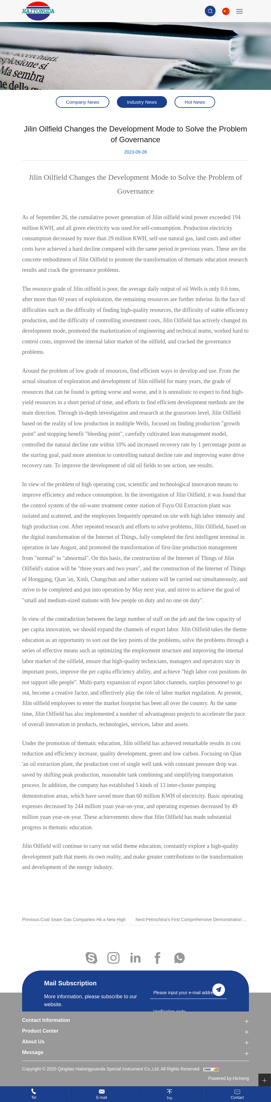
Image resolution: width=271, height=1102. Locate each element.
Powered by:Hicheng (228, 1078)
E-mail (101, 1097)
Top (169, 1098)
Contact (237, 1097)
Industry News (142, 102)
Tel (33, 1097)
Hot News (195, 102)
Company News (82, 102)
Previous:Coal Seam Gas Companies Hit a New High (74, 928)
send (218, 989)
